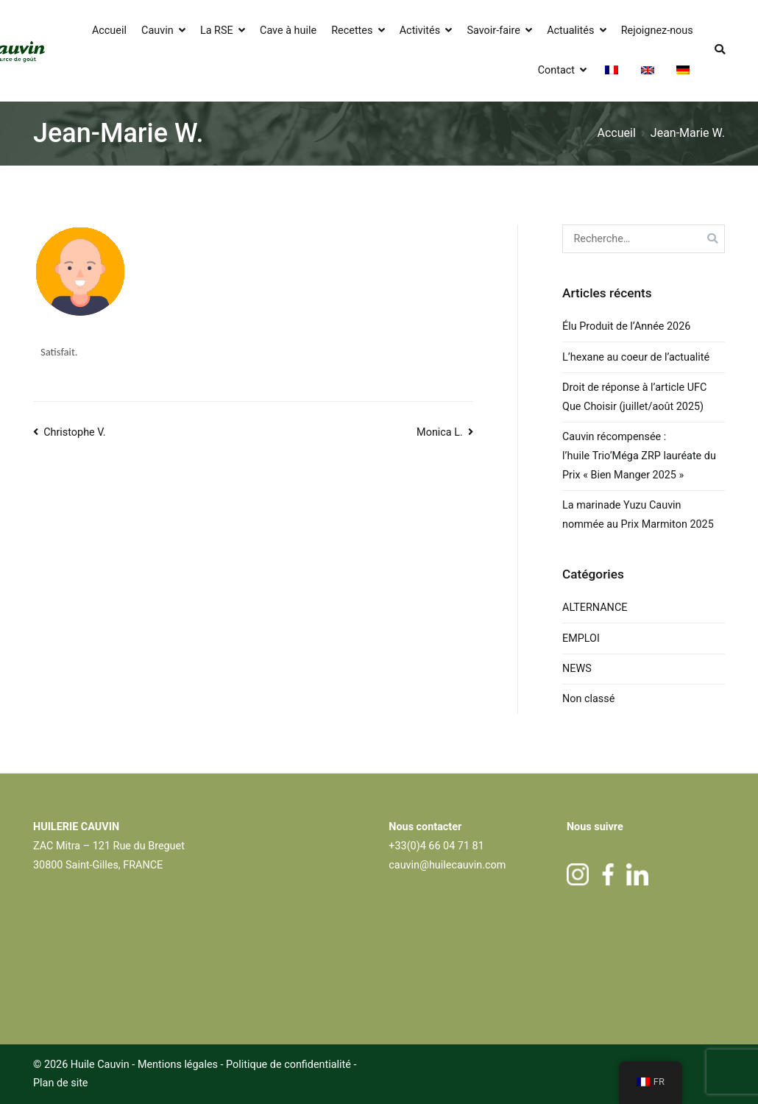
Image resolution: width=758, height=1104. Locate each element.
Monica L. (440, 432)
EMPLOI (581, 638)
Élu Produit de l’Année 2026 (626, 326)
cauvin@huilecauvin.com (447, 865)
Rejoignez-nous (657, 30)
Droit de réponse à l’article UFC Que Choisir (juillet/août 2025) (634, 397)
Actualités (570, 30)
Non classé (588, 699)
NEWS (577, 668)
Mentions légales (178, 1064)
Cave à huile (288, 30)
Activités (420, 30)
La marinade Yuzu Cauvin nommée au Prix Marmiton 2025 (638, 515)
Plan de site (60, 1083)
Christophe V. (74, 432)
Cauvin (157, 30)
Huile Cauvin (100, 1064)
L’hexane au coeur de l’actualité (637, 357)
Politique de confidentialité (289, 1064)
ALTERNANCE (594, 607)
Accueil (109, 30)
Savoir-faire (493, 30)
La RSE (216, 30)
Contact (556, 70)
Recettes (351, 30)
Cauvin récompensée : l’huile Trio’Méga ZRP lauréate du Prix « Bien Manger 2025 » (639, 456)
